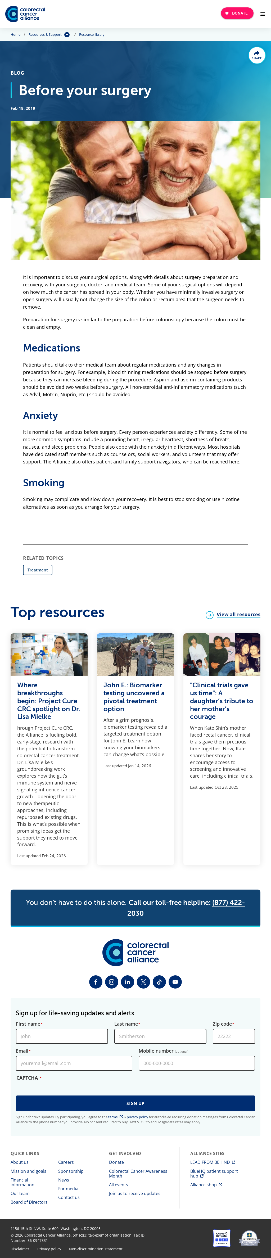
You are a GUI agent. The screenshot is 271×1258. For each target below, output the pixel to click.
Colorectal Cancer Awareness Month (138, 1173)
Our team (20, 1193)
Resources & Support (45, 35)
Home (15, 35)
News (63, 1180)
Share (257, 58)
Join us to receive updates (134, 1193)
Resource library (92, 35)
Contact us (69, 1197)
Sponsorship (71, 1171)
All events (118, 1185)
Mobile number (163, 1051)
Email (22, 1051)
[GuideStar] (249, 1238)
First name (28, 1024)
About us (20, 1162)
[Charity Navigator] (222, 1238)
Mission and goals (28, 1171)
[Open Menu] (262, 14)
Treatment (38, 569)
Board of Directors (29, 1202)
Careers (66, 1162)
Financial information (22, 1182)
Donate (116, 1162)
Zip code (222, 1024)
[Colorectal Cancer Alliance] (25, 14)
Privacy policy (49, 1249)
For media (68, 1189)
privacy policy (137, 1117)
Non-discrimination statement (96, 1249)
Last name (126, 1024)
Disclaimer (20, 1249)
